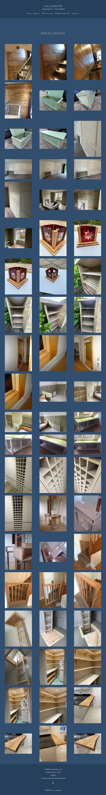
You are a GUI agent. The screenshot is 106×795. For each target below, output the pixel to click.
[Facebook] (53, 783)
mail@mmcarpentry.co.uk (53, 769)
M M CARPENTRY (53, 6)
